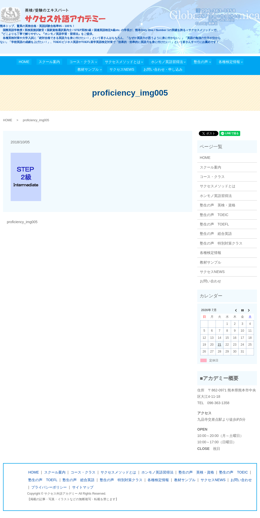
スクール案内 (49, 62)
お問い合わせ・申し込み (163, 69)
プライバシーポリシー (49, 487)
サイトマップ (82, 487)
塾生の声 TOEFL (214, 224)
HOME (24, 62)
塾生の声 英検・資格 (217, 205)
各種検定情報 (229, 62)
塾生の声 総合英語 (216, 234)
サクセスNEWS (121, 69)
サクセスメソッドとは (122, 62)
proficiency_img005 (22, 222)
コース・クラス (81, 62)
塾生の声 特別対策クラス (221, 243)
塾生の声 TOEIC (214, 215)
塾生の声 (201, 62)
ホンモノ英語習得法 (167, 62)
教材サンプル (88, 69)
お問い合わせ (210, 281)
